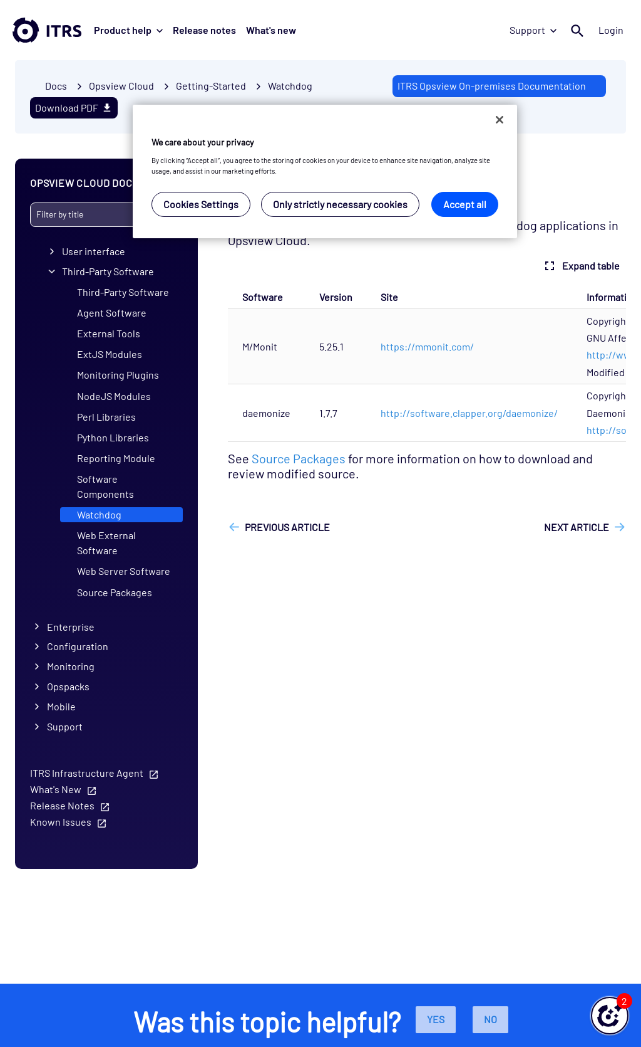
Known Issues (60, 822)
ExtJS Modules (109, 354)
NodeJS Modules (114, 396)
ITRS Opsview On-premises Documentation (491, 86)
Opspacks (68, 686)
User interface (93, 251)
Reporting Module (116, 458)
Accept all (464, 204)
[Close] (499, 120)
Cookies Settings (200, 204)
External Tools (108, 333)
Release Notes (62, 805)
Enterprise (71, 626)
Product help (128, 30)
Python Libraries (113, 437)
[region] (325, 171)
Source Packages (114, 592)
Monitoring (71, 666)
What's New (55, 789)
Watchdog (290, 86)
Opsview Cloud (121, 86)
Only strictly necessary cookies (340, 204)
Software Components (105, 486)
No (490, 1019)
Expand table (580, 265)
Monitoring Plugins (118, 375)
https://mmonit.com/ (427, 346)
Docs (56, 86)
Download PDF (74, 107)
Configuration (77, 646)
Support (533, 30)
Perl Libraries (106, 417)
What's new (271, 30)
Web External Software (106, 542)
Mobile (61, 706)
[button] (609, 1015)
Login (610, 30)
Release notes (204, 30)
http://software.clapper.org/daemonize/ (469, 413)
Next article (576, 527)
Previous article (287, 527)
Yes (435, 1019)
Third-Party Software (108, 271)
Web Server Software (123, 571)
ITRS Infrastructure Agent (86, 773)
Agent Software (111, 312)
